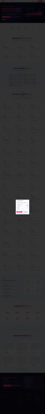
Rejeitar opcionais (22, 213)
